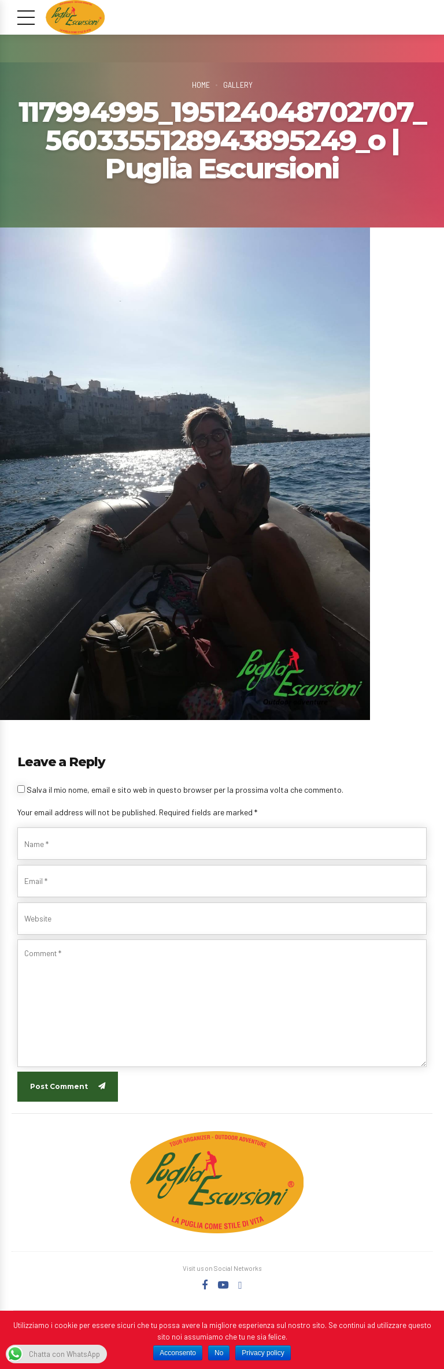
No (218, 1353)
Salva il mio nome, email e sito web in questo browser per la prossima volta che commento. (185, 789)
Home (200, 84)
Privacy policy (263, 1353)
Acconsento (178, 1353)
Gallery (238, 84)
